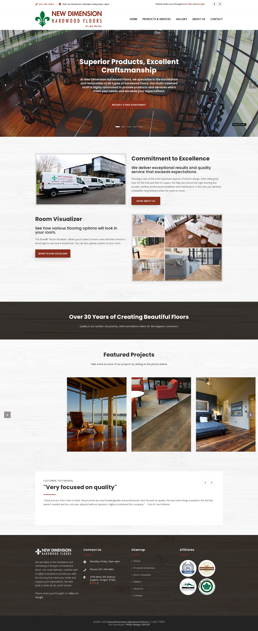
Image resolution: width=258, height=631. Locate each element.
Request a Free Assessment (129, 104)
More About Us (146, 201)
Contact (216, 19)
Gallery (181, 19)
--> (177, 250)
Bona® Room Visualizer (53, 253)
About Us (198, 19)
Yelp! (189, 4)
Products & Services (156, 19)
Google (201, 4)
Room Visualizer (141, 574)
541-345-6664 (44, 4)
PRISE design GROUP (138, 624)
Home (133, 19)
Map (94, 582)
